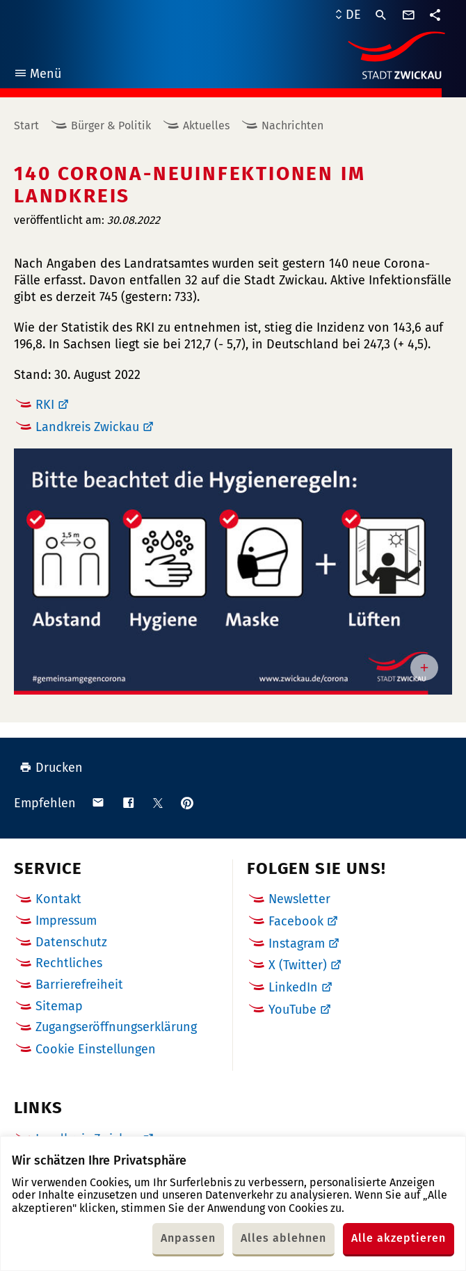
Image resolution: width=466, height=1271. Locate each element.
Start (26, 125)
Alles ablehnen (283, 1238)
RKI (44, 404)
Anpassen (188, 1238)
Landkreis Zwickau (87, 427)
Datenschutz (71, 942)
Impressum (66, 920)
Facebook (295, 921)
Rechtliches (68, 963)
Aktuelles (206, 125)
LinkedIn (293, 987)
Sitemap (59, 1006)
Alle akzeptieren (398, 1238)
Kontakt (58, 899)
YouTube (292, 1009)
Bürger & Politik (111, 125)
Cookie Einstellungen (95, 1049)
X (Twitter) (297, 965)
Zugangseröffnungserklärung (116, 1027)
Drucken (51, 767)
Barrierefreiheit (79, 984)
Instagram (296, 943)
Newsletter (299, 899)
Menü (37, 75)
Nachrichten (292, 125)
